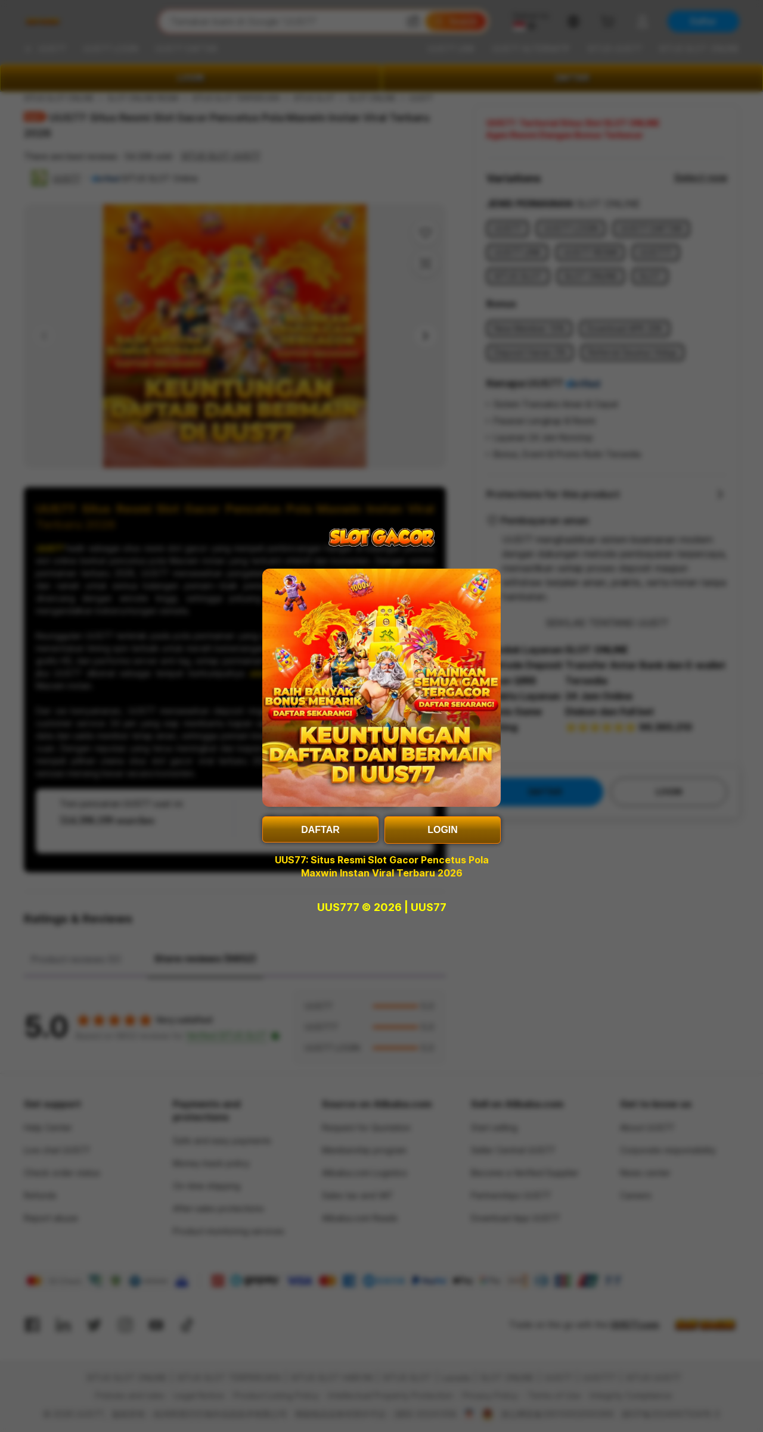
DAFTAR (320, 830)
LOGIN (442, 830)
